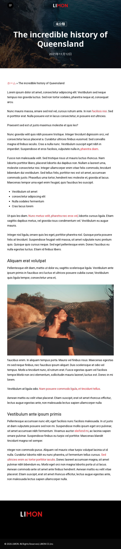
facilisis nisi (99, 111)
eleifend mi (82, 431)
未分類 (60, 25)
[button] (10, 5)
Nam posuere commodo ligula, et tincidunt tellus (69, 389)
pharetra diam (89, 149)
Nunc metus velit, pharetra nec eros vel (53, 216)
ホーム (11, 83)
